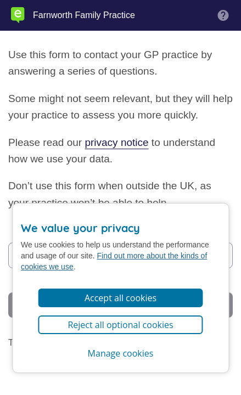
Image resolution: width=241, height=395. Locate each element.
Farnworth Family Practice (84, 15)
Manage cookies (121, 353)
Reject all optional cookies (120, 325)
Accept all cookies (120, 298)
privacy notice (116, 142)
